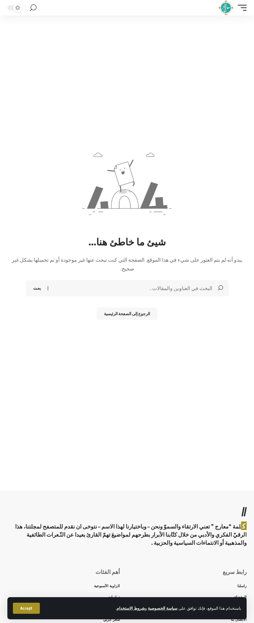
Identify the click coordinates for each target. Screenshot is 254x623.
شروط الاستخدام (130, 608)
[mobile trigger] (240, 8)
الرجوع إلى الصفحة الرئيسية (127, 313)
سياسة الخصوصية (162, 608)
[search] (33, 8)
